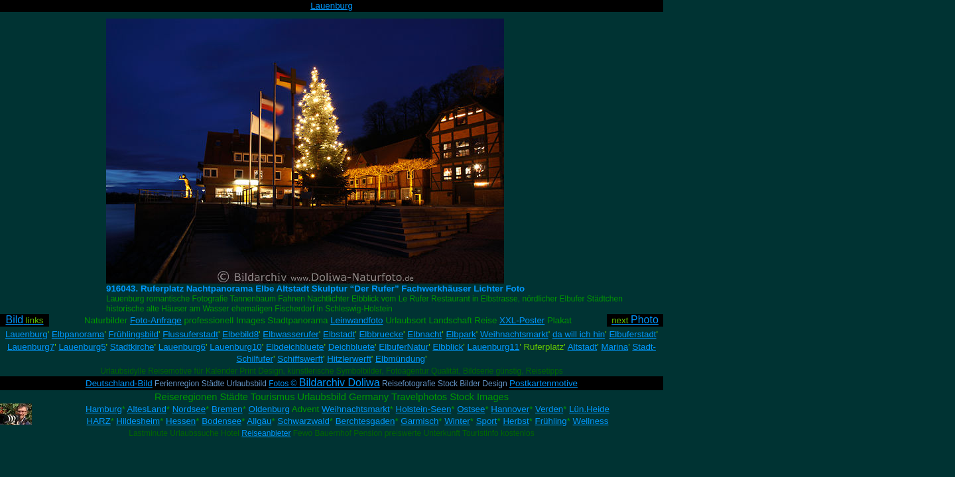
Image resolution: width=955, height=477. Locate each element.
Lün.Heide (589, 409)
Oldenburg (269, 409)
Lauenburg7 (30, 347)
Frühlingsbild (133, 334)
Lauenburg (331, 6)
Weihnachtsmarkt (514, 334)
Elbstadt (339, 334)
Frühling (551, 421)
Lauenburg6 (182, 347)
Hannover (510, 409)
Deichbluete (351, 347)
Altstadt (582, 347)
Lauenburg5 (81, 347)
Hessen (181, 421)
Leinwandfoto (356, 320)
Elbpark (461, 334)
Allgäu (259, 421)
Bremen (227, 409)
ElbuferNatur (403, 347)
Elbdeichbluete (295, 347)
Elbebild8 (240, 334)
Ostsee (471, 409)
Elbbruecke (381, 334)
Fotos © (324, 383)
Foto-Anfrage (156, 320)
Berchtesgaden (365, 421)
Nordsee (189, 409)
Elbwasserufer (290, 334)
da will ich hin (578, 334)
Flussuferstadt (190, 334)
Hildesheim (138, 421)
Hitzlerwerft (349, 359)
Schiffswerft (300, 359)
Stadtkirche (132, 347)
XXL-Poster (521, 320)
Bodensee (221, 421)
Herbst (516, 421)
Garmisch (419, 421)
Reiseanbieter (265, 433)
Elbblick (447, 347)
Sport (486, 421)
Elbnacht (424, 334)
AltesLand (146, 409)
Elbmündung (400, 359)
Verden (549, 409)
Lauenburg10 (236, 347)
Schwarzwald (303, 421)
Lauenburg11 (494, 347)
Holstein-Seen (424, 409)
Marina (614, 347)
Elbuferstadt (632, 334)
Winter (457, 421)
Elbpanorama (78, 334)
